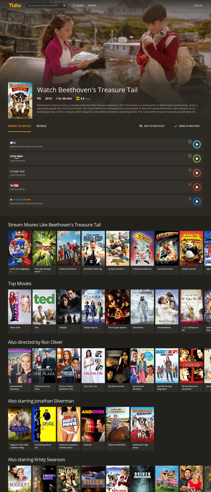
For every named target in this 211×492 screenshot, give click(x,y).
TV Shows (78, 5)
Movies (92, 5)
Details (41, 126)
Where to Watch (19, 126)
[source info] (189, 141)
